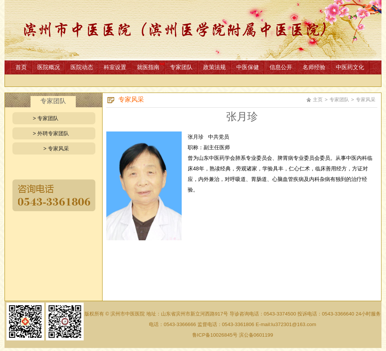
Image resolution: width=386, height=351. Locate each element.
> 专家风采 (56, 148)
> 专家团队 (45, 118)
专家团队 (181, 67)
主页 (318, 99)
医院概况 (48, 67)
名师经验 (314, 67)
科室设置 (115, 67)
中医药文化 (350, 67)
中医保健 (247, 67)
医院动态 (81, 67)
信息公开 (281, 67)
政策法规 (214, 67)
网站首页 (193, 30)
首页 (21, 67)
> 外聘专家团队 (51, 133)
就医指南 (148, 67)
